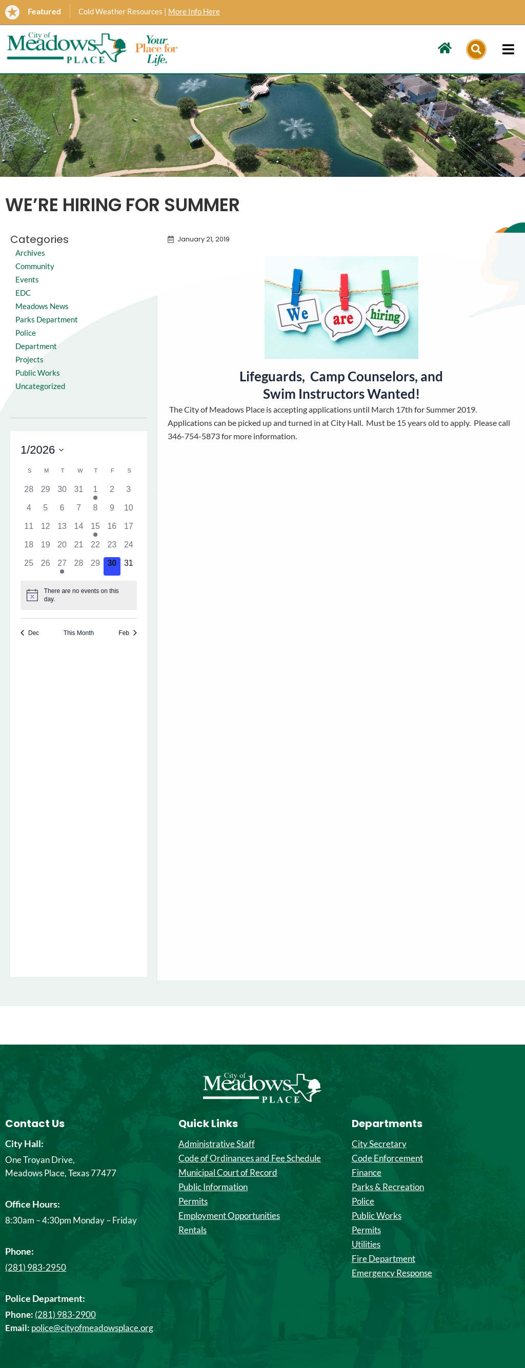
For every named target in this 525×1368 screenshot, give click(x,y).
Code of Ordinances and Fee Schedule (249, 1158)
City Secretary (379, 1144)
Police (363, 1201)
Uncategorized (41, 399)
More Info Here (194, 11)
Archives (30, 252)
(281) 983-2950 (35, 1267)
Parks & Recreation (388, 1187)
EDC (23, 292)
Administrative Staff (216, 1144)
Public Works (39, 386)
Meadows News (43, 306)
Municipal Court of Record (227, 1173)
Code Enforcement (387, 1158)
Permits (193, 1201)
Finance (366, 1173)
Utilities (366, 1244)
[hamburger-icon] (508, 49)
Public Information (213, 1187)
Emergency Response (392, 1273)
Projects (30, 372)
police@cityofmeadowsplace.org (92, 1327)
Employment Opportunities (229, 1216)
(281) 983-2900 (65, 1314)
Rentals (192, 1230)
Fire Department (383, 1259)
